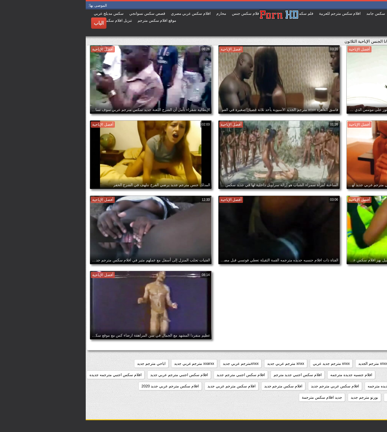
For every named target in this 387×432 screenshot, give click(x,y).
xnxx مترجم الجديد (287, 363)
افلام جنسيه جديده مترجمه (265, 375)
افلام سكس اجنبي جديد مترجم (212, 375)
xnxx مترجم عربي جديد (199, 363)
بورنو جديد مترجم (314, 397)
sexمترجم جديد (368, 363)
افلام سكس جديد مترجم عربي (356, 386)
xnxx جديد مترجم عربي (329, 363)
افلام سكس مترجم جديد (197, 386)
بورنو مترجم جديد (278, 397)
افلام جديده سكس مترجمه (359, 375)
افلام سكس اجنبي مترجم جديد (155, 375)
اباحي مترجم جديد (65, 363)
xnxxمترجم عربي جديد (155, 363)
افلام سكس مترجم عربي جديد (146, 386)
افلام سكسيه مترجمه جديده (359, 397)
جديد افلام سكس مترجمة (236, 397)
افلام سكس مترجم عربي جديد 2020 (84, 386)
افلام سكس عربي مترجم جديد (249, 386)
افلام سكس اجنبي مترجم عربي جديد (93, 375)
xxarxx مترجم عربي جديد (108, 363)
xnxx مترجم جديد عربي (245, 363)
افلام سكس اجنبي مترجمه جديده (30, 375)
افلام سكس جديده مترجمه (303, 386)
